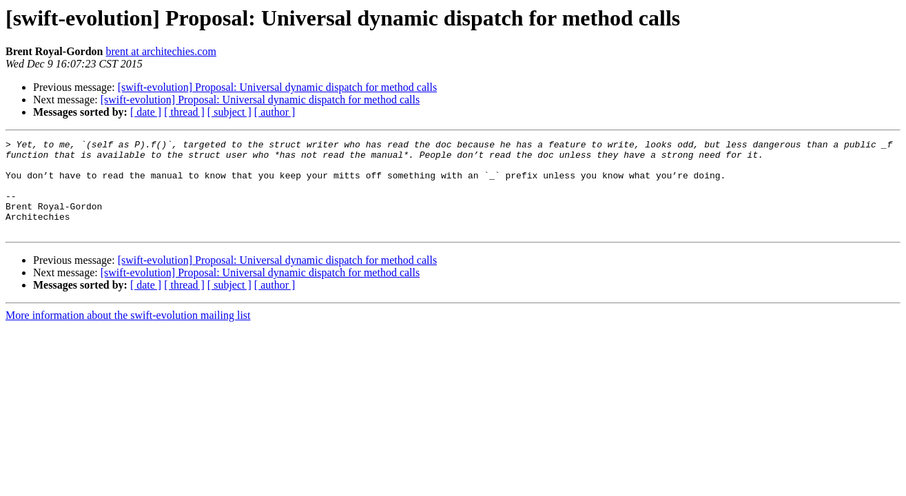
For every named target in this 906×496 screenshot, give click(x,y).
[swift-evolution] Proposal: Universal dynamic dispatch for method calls (277, 87)
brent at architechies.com (160, 51)
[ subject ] (229, 112)
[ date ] (145, 112)
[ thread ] (184, 112)
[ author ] (275, 112)
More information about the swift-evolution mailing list (128, 334)
